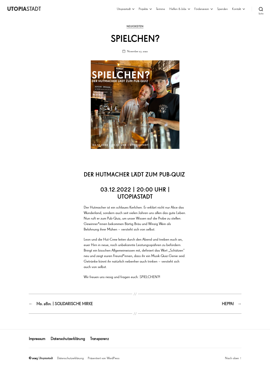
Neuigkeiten (135, 26)
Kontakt (236, 9)
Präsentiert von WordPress (103, 358)
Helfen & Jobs (177, 9)
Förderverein (201, 9)
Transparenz (99, 338)
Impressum (37, 338)
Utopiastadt (124, 9)
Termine (160, 9)
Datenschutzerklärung (68, 338)
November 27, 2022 (137, 51)
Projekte (143, 9)
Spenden (222, 9)
